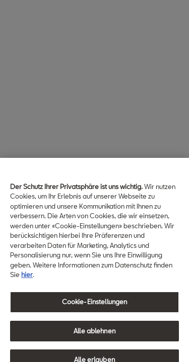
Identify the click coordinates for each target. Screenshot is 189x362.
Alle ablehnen (94, 333)
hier (27, 278)
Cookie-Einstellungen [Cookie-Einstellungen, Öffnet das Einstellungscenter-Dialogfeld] (95, 305)
